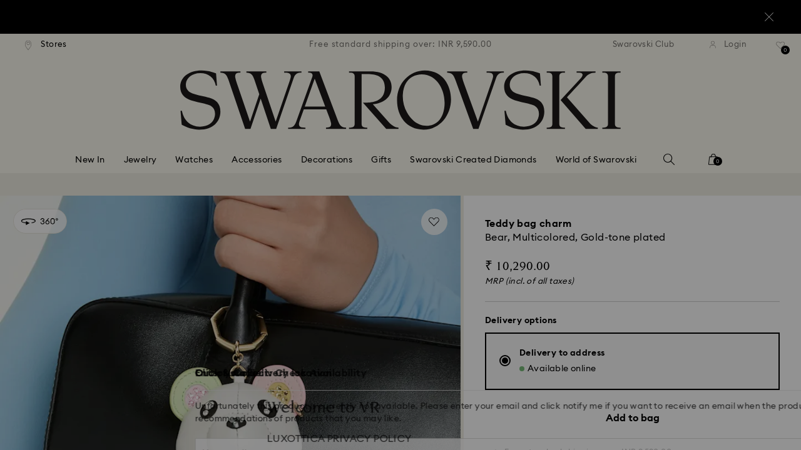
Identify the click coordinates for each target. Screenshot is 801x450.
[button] (606, 151)
